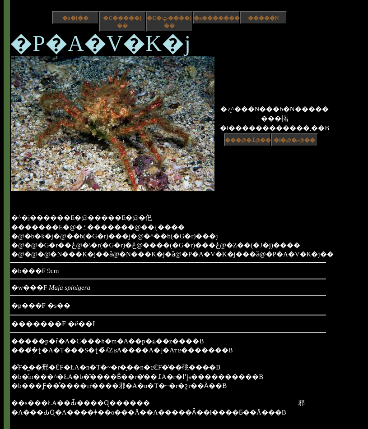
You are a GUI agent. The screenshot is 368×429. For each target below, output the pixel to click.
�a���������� (217, 18)
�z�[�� (75, 18)
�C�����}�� (122, 22)
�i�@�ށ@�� (294, 140)
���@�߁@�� (248, 140)
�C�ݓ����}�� (169, 22)
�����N (263, 18)
